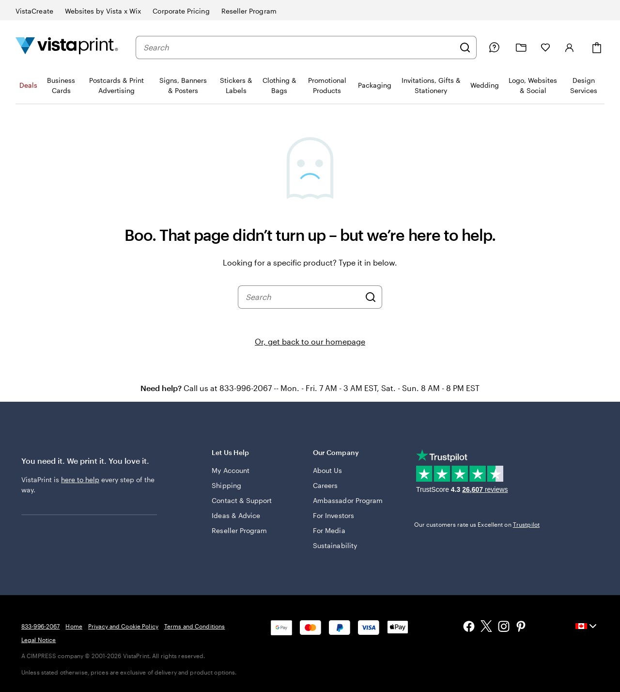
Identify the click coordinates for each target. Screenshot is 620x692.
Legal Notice (38, 639)
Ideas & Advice (236, 515)
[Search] (465, 47)
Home (73, 626)
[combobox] (298, 47)
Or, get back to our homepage (310, 341)
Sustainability (335, 545)
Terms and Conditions (194, 626)
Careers (325, 485)
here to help (80, 479)
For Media (329, 530)
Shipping (226, 485)
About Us (327, 470)
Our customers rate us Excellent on (477, 524)
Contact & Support (242, 500)
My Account (230, 470)
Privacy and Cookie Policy (123, 626)
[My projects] (521, 48)
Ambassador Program (348, 500)
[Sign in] (569, 47)
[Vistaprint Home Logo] (67, 47)
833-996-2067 (40, 626)
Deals (28, 85)
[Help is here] (494, 47)
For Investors (333, 515)
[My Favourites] (545, 47)
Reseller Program (239, 530)
